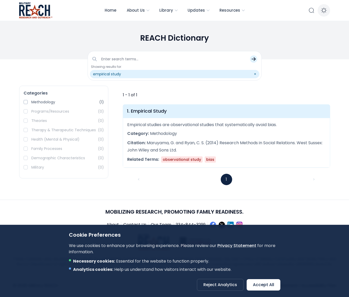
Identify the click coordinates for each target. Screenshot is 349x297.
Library (168, 10)
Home (110, 10)
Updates (199, 10)
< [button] (139, 179)
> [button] (314, 179)
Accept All (263, 285)
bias (210, 159)
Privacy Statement (236, 246)
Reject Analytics (220, 285)
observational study (182, 159)
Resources (232, 10)
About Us (138, 10)
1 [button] (226, 179)
